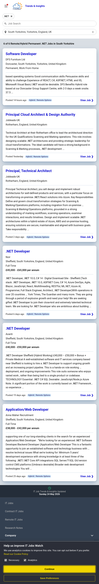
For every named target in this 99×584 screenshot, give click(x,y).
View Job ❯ (86, 100)
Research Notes (14, 527)
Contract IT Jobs (14, 511)
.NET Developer (18, 251)
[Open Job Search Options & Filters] (6, 6)
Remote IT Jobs (14, 519)
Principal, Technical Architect (29, 171)
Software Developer (21, 54)
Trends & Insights (35, 6)
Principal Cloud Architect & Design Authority (40, 114)
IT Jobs (9, 503)
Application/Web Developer (27, 409)
